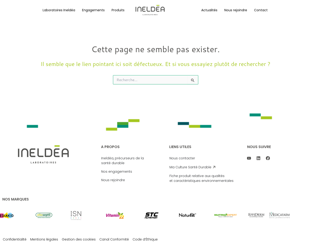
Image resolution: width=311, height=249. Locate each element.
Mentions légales (44, 239)
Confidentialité (15, 239)
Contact (261, 10)
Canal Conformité (114, 239)
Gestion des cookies (79, 239)
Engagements (93, 10)
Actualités (209, 10)
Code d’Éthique (145, 239)
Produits (118, 10)
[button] (59, 10)
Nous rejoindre (235, 10)
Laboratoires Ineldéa (59, 10)
